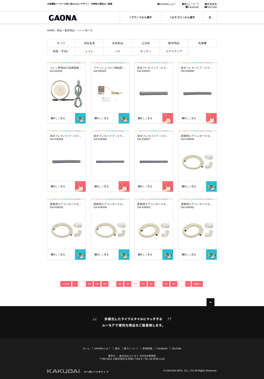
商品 (59, 30)
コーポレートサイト (95, 371)
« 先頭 (65, 283)
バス (117, 51)
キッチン (145, 51)
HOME (50, 30)
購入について (190, 4)
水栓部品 (117, 43)
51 (143, 283)
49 (127, 283)
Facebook (192, 7)
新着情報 (211, 4)
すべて (61, 43)
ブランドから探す (140, 17)
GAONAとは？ (166, 4)
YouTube (211, 7)
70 (173, 283)
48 (119, 283)
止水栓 (146, 43)
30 (105, 283)
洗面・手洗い (61, 51)
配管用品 (174, 43)
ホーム (86, 348)
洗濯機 (202, 43)
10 (89, 283)
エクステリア (174, 51)
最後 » (197, 283)
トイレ (89, 51)
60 (166, 283)
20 (97, 283)
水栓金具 (89, 43)
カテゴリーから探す (182, 17)
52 (151, 283)
